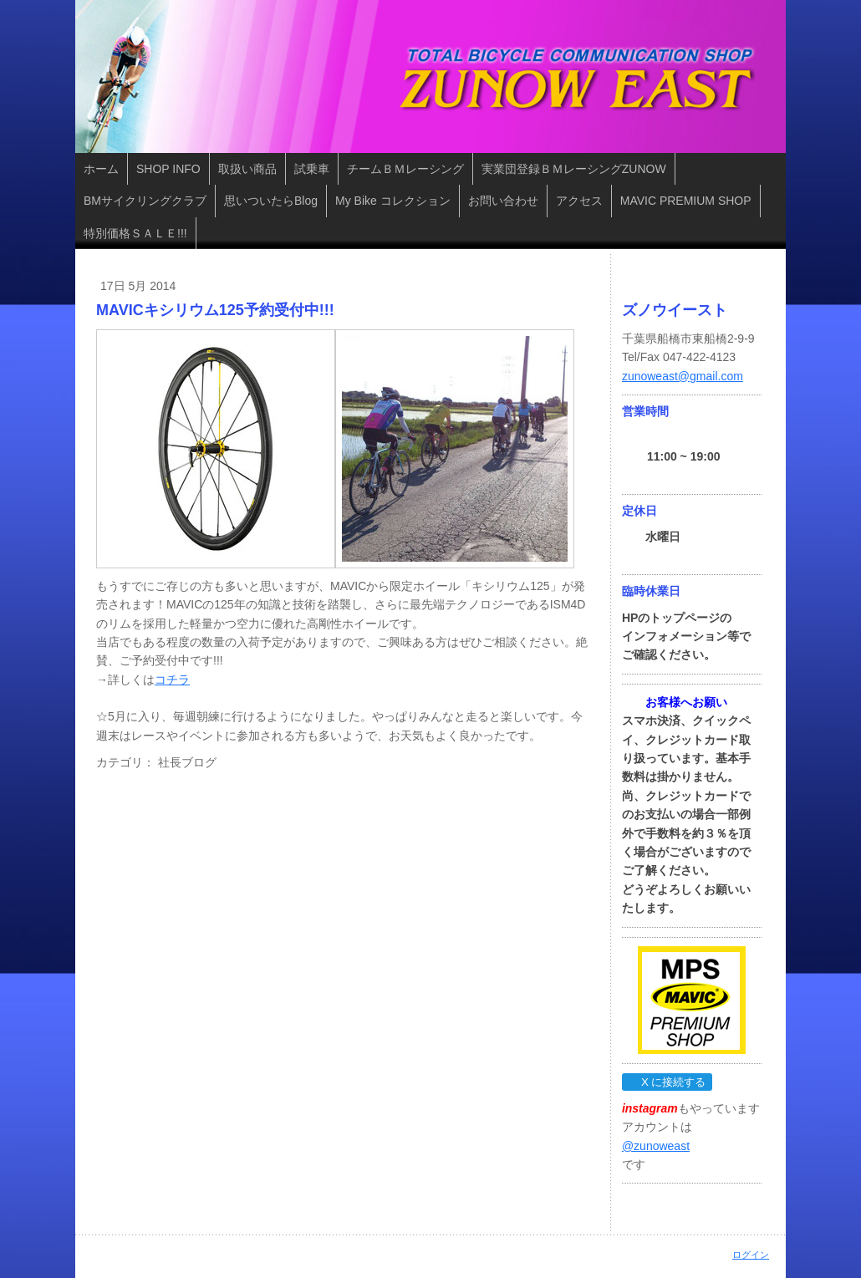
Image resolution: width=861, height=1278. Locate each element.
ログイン (750, 1255)
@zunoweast (656, 1146)
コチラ (172, 679)
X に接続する (666, 1082)
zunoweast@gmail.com (682, 376)
